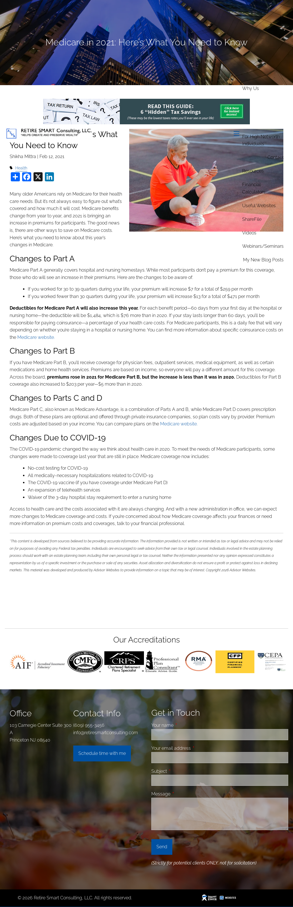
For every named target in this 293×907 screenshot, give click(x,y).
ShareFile (251, 219)
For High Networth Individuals (261, 140)
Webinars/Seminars (263, 246)
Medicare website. (36, 337)
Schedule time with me (102, 753)
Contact (275, 157)
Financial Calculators (253, 188)
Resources (253, 171)
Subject (180, 771)
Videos (249, 233)
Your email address (192, 748)
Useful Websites (259, 205)
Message (182, 794)
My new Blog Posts (263, 260)
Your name (183, 725)
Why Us (250, 88)
